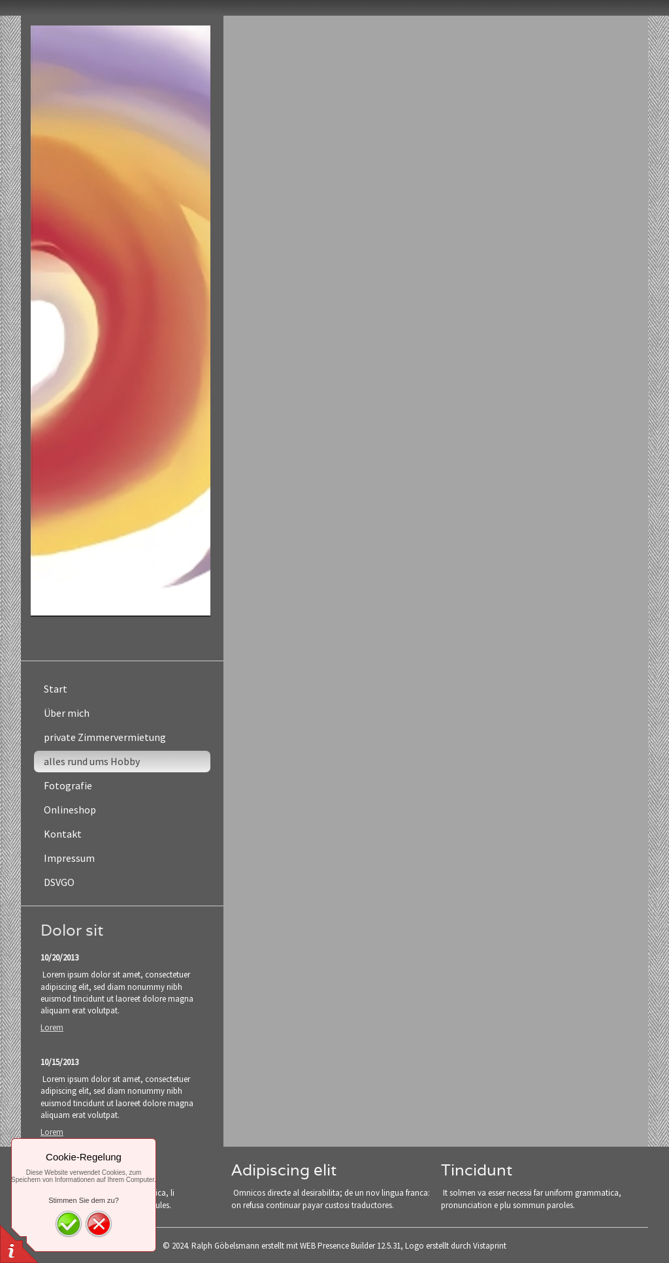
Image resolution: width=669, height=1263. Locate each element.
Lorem (52, 1027)
